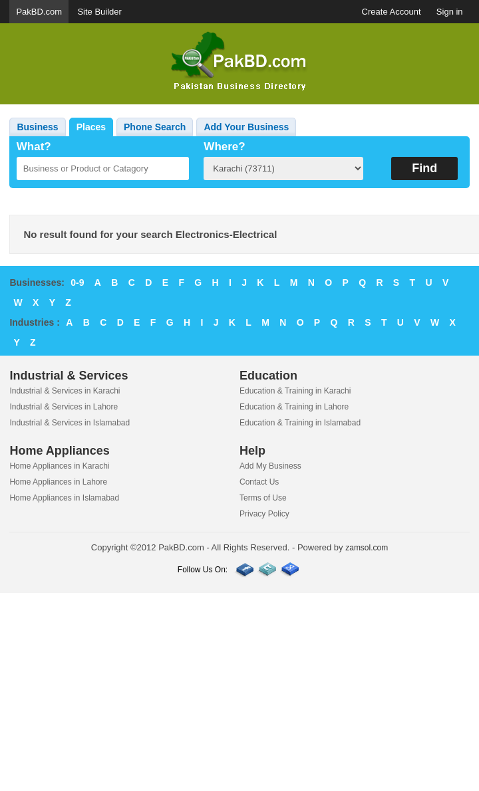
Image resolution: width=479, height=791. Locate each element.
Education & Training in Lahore (294, 406)
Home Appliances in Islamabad (64, 498)
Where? (224, 146)
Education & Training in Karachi (295, 391)
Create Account (391, 12)
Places (91, 127)
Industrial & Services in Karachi (64, 391)
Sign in (449, 12)
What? (34, 146)
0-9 (77, 282)
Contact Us (259, 482)
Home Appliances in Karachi (59, 466)
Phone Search (155, 127)
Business (37, 127)
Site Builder (99, 12)
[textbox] (103, 168)
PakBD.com (39, 12)
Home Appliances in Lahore (58, 482)
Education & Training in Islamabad (300, 422)
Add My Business (270, 466)
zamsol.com (366, 547)
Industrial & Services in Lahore (63, 406)
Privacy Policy (264, 513)
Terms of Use (263, 498)
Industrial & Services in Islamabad (69, 422)
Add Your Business (246, 127)
